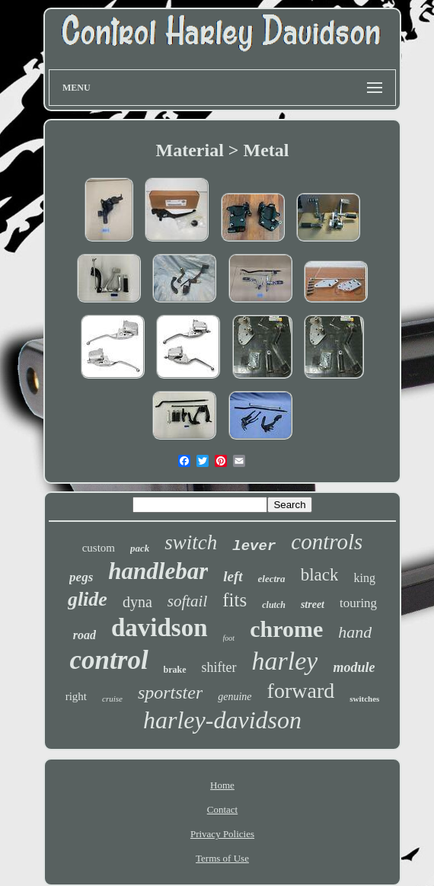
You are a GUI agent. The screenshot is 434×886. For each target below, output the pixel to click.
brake (175, 669)
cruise (112, 698)
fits (234, 600)
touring (358, 603)
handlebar (158, 571)
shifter (219, 667)
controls (326, 541)
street (312, 604)
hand (355, 631)
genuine (234, 696)
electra (272, 578)
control (109, 660)
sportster (170, 692)
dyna (137, 601)
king (364, 577)
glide (87, 599)
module (354, 667)
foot (229, 638)
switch (190, 542)
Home (222, 785)
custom (98, 548)
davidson (159, 627)
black (320, 574)
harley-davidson (222, 720)
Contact (222, 809)
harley (285, 661)
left (232, 576)
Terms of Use (222, 858)
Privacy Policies (222, 834)
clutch (274, 605)
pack (139, 548)
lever (254, 546)
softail (188, 601)
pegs (81, 577)
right (76, 696)
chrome (286, 628)
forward (301, 690)
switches (364, 698)
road (84, 635)
